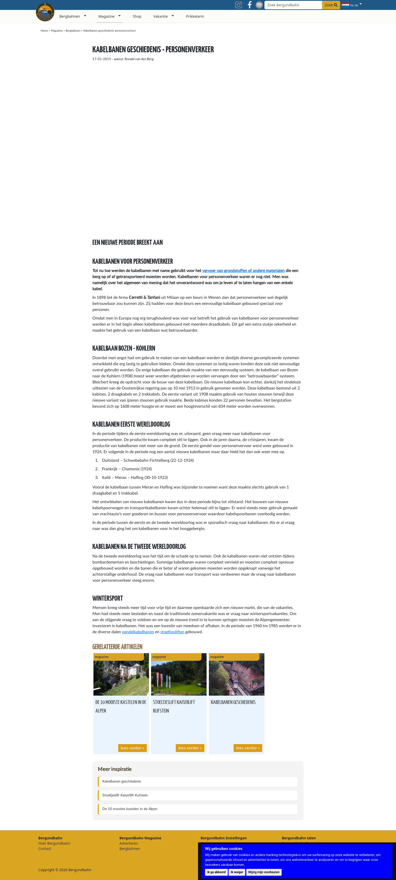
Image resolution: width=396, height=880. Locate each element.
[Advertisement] (324, 114)
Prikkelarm (195, 16)
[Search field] (302, 5)
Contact (44, 848)
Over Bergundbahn (54, 843)
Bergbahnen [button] (69, 16)
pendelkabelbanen (138, 632)
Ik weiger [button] (237, 872)
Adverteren (128, 843)
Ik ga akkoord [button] (216, 872)
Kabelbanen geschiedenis (233, 702)
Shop (137, 16)
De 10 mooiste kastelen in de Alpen (129, 809)
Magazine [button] (106, 16)
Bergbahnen (73, 30)
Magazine (57, 30)
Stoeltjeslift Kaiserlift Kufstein (125, 795)
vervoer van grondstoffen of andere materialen (243, 271)
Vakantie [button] (161, 16)
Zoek (331, 5)
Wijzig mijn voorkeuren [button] (263, 872)
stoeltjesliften (172, 632)
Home (44, 30)
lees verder (131, 748)
